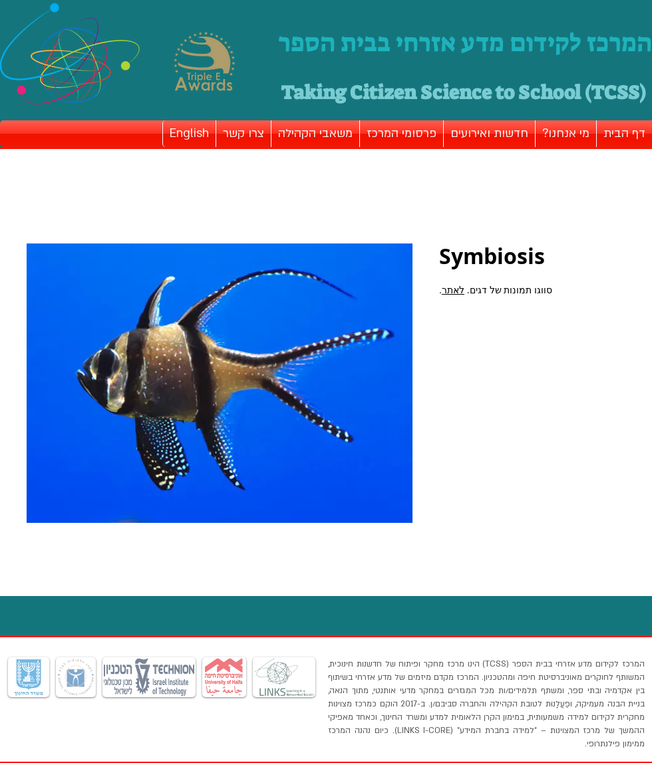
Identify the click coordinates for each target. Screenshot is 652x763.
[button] (566, 133)
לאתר (453, 290)
